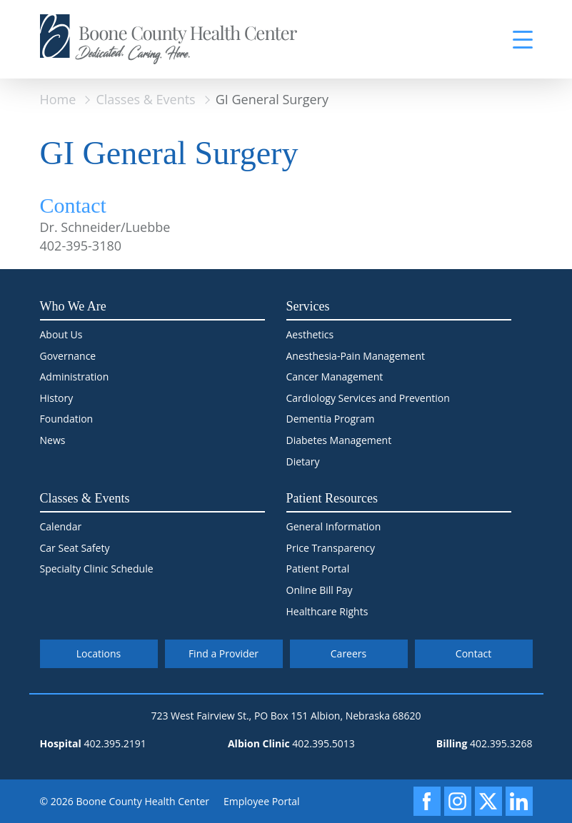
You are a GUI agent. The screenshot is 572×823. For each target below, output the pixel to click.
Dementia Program (330, 418)
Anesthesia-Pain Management (355, 356)
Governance (68, 356)
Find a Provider (224, 653)
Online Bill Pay (319, 590)
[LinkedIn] (519, 801)
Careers (348, 653)
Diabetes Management (339, 440)
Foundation (67, 418)
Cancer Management (334, 376)
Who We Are (73, 306)
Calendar (61, 526)
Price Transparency (331, 548)
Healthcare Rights (327, 611)
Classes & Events (145, 99)
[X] (488, 801)
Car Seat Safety (75, 548)
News (53, 440)
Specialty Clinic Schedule (97, 568)
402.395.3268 (501, 743)
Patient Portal (318, 568)
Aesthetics (310, 334)
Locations (98, 653)
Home (58, 99)
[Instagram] (457, 801)
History (57, 398)
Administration (74, 376)
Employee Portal (262, 801)
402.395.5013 (323, 743)
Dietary (303, 461)
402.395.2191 (115, 743)
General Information (333, 526)
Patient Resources (332, 498)
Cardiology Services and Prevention (368, 398)
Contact (473, 653)
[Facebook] (427, 801)
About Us (61, 334)
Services (308, 306)
